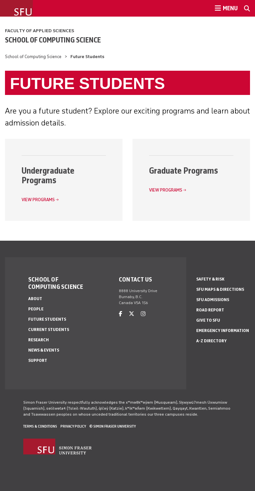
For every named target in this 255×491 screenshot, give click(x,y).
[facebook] (120, 314)
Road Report (210, 310)
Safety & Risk (210, 279)
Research (38, 340)
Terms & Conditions (40, 426)
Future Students (47, 319)
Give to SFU (208, 320)
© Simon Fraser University (112, 426)
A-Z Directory (211, 341)
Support (37, 360)
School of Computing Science (53, 39)
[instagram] (143, 314)
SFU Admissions (212, 299)
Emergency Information (222, 330)
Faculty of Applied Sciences (39, 31)
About (35, 298)
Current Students (48, 329)
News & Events (43, 350)
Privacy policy (73, 426)
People (35, 309)
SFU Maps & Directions (220, 289)
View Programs (38, 199)
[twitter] (131, 314)
